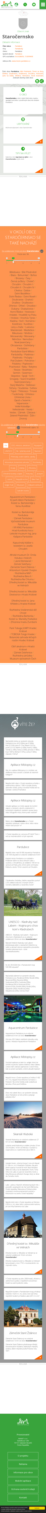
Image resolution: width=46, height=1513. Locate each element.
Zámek (21, 412)
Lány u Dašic (17, 327)
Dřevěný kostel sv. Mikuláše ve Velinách (23, 584)
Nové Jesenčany (22, 342)
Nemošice (28, 339)
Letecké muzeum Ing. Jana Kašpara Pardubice (23, 535)
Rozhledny (37, 462)
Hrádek (13, 314)
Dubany (15, 308)
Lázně (9, 479)
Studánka (23, 388)
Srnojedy (14, 378)
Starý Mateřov (17, 385)
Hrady (12, 468)
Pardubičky (16, 354)
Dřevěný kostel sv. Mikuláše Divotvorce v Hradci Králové (23, 593)
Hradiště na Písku (27, 314)
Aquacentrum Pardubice (22, 496)
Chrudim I (28, 284)
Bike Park (35, 479)
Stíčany (12, 388)
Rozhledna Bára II (22, 576)
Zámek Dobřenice (23, 652)
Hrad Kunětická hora (22, 530)
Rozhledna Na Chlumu (22, 579)
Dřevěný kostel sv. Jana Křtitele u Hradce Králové (23, 602)
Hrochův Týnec (27, 317)
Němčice (16, 339)
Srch (31, 375)
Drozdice (31, 73)
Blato (13, 275)
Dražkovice (23, 73)
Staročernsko (18, 36)
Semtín (16, 372)
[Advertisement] (23, 202)
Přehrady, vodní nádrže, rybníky (23, 456)
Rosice (17, 369)
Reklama (23, 1464)
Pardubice (18, 46)
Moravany (29, 336)
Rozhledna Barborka (23, 615)
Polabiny (16, 363)
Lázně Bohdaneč (23, 561)
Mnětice (28, 333)
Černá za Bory (37, 71)
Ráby (24, 366)
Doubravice (13, 73)
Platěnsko (17, 357)
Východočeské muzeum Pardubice (23, 523)
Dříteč (22, 305)
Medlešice (29, 330)
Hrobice (15, 317)
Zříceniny (32, 468)
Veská (29, 409)
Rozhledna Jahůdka (22, 655)
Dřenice (13, 305)
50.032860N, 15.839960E (24, 56)
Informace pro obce (23, 1472)
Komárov (30, 320)
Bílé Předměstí (25, 71)
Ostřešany (29, 345)
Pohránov (29, 360)
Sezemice (27, 372)
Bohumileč (23, 275)
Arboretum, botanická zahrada (17, 462)
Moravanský (16, 336)
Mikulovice (17, 333)
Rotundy (29, 473)
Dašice (27, 290)
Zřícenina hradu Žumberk (24, 622)
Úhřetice (29, 394)
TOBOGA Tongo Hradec (23, 634)
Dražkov (16, 302)
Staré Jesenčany (22, 381)
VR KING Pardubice (23, 527)
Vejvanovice (22, 403)
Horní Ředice (16, 311)
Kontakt (23, 1497)
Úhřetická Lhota (22, 397)
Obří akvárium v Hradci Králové (23, 648)
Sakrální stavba (23, 490)
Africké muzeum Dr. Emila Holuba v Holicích (23, 556)
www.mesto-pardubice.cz (21, 61)
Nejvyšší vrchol (22, 479)
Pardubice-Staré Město (22, 351)
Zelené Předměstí (19, 415)
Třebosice (23, 391)
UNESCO (8, 451)
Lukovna (29, 327)
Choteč (30, 281)
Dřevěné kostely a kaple (12, 473)
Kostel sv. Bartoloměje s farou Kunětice (23, 504)
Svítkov (33, 388)
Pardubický (19, 49)
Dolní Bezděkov (22, 293)
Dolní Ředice (15, 296)
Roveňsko (27, 369)
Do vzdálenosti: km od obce (20, 251)
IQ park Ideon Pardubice (22, 499)
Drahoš (29, 299)
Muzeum (20, 485)
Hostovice (39, 73)
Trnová (33, 391)
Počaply (28, 357)
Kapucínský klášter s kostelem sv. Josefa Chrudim (23, 545)
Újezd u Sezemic (22, 400)
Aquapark (38, 445)
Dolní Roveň (30, 296)
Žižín (32, 415)
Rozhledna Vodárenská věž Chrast (23, 611)
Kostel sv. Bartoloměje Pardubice (23, 514)
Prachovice (14, 366)
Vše (5, 445)
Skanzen (37, 451)
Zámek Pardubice (23, 518)
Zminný (23, 418)
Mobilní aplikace (23, 1480)
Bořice (34, 275)
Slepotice (15, 375)
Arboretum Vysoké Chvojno (23, 570)
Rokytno (33, 366)
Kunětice (28, 323)
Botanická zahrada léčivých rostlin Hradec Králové (23, 639)
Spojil (24, 375)
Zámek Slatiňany (22, 564)
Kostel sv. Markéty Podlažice (23, 618)
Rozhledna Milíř (23, 573)
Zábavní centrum (35, 485)
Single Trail (9, 485)
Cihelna (5, 73)
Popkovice (28, 363)
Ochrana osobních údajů (23, 1489)
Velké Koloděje (22, 406)
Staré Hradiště (27, 378)
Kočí (21, 320)
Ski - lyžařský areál (23, 451)
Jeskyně (40, 473)
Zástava (31, 412)
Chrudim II (15, 287)
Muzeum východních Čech (23, 658)
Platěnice (29, 354)
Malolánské (16, 330)
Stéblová (30, 385)
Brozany (20, 278)
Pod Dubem (17, 360)
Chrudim (16, 284)
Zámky (21, 468)
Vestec (13, 412)
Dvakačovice (27, 308)
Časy (28, 278)
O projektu (23, 1455)
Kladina (14, 320)
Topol (13, 391)
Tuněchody (17, 394)
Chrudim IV (28, 287)
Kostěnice (17, 323)
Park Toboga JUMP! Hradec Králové (23, 630)
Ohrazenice (16, 345)
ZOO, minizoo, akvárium (20, 445)
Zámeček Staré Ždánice (22, 567)
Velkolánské (18, 409)
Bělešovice (15, 272)
